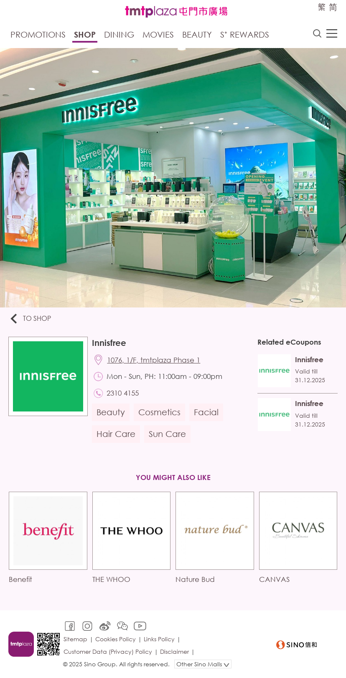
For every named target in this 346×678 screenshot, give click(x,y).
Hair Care (116, 434)
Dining (119, 34)
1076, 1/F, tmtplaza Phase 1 (153, 360)
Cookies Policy (115, 639)
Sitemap (75, 639)
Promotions (38, 34)
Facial (206, 412)
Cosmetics (159, 412)
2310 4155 (123, 393)
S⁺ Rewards (244, 34)
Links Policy (159, 639)
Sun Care (167, 434)
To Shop (30, 319)
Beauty (197, 34)
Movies (158, 34)
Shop (85, 34)
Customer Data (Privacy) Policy (108, 651)
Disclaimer (174, 651)
